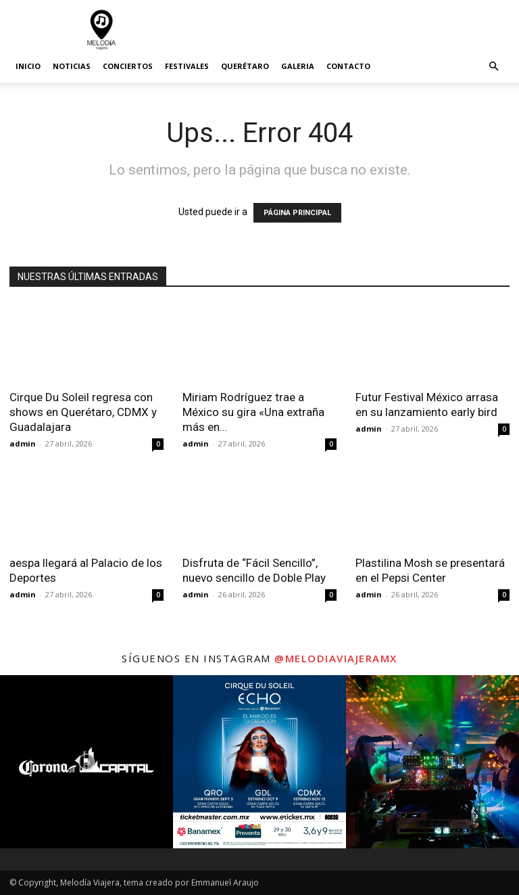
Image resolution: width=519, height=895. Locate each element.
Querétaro (245, 66)
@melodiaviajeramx (335, 658)
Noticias (72, 66)
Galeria (297, 66)
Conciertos (128, 66)
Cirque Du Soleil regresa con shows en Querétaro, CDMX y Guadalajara (83, 412)
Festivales (187, 66)
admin (22, 443)
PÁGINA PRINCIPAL (297, 212)
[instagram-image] (86, 761)
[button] (493, 66)
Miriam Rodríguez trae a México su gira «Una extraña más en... (253, 412)
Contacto (348, 66)
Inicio (28, 66)
